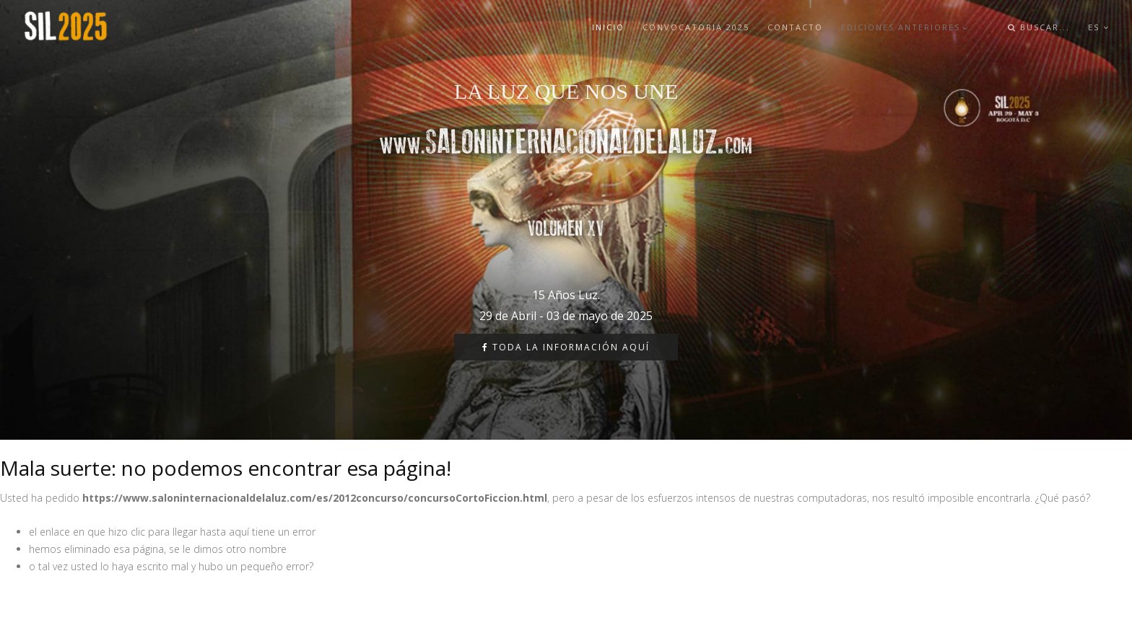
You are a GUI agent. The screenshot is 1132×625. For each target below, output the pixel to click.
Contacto (795, 27)
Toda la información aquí (566, 347)
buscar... (1039, 27)
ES (1099, 27)
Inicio (608, 27)
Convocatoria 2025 (696, 27)
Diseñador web (35, 599)
